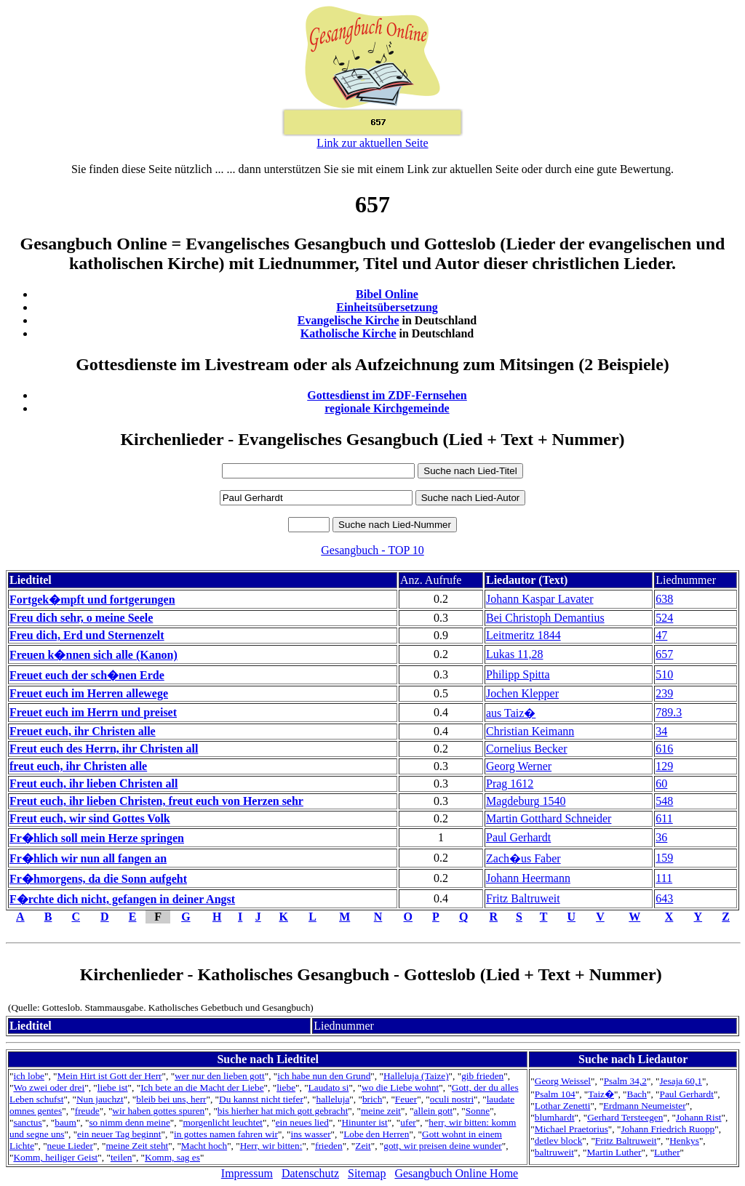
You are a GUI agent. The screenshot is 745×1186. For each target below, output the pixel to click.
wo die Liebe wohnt (400, 1087)
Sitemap (367, 1173)
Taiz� (601, 1094)
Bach (637, 1094)
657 (664, 654)
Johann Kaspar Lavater (540, 599)
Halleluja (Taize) (416, 1075)
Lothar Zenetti (563, 1105)
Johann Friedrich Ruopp (667, 1128)
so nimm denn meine (129, 1122)
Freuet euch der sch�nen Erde (86, 675)
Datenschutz (310, 1173)
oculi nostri (452, 1099)
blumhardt (555, 1117)
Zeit (362, 1145)
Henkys (684, 1140)
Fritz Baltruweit (523, 898)
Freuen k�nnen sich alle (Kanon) (93, 655)
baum (65, 1122)
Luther (667, 1152)
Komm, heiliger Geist (55, 1157)
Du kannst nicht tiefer (261, 1099)
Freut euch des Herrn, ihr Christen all (103, 748)
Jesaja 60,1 (680, 1080)
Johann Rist (699, 1117)
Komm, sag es (172, 1157)
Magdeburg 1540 (525, 801)
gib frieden (482, 1075)
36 (661, 837)
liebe (285, 1087)
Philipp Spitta (518, 674)
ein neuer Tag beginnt (119, 1134)
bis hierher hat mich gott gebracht (283, 1110)
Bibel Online (387, 294)
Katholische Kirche (348, 333)
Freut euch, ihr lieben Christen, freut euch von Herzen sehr (156, 801)
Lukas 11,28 (514, 654)
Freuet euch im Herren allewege (88, 693)
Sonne (478, 1110)
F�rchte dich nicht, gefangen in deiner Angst (122, 899)
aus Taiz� (510, 713)
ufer (407, 1122)
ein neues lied (302, 1122)
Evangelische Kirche (348, 320)
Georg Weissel (563, 1080)
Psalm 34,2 (625, 1080)
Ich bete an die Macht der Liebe (201, 1087)
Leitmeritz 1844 (523, 635)
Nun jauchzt (100, 1099)
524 (664, 618)
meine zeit (381, 1110)
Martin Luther (613, 1152)
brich (372, 1099)
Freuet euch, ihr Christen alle (82, 731)
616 (664, 748)
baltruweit (554, 1152)
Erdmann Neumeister (644, 1105)
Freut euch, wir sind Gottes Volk (89, 818)
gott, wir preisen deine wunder (442, 1145)
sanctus (27, 1122)
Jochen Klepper (522, 693)
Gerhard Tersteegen (625, 1117)
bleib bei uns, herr (171, 1099)
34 (661, 731)
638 (664, 599)
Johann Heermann (528, 878)
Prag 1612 (509, 783)
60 (661, 783)
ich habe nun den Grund (323, 1075)
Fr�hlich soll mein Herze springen (96, 838)
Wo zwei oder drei (48, 1087)
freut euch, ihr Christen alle (78, 766)
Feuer (406, 1099)
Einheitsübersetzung (387, 307)
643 (664, 898)
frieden (329, 1145)
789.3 (669, 712)
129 (664, 766)
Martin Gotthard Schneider (548, 818)
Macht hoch (204, 1145)
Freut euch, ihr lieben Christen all (93, 783)
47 (661, 635)
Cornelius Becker (526, 748)
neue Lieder (70, 1145)
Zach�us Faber (523, 858)
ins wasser (310, 1134)
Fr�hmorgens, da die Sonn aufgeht (98, 879)
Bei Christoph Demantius (545, 618)
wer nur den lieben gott (220, 1075)
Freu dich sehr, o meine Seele (81, 618)
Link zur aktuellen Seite (372, 143)
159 (664, 858)
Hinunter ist (364, 1122)
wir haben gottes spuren (158, 1110)
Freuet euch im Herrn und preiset (93, 712)
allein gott (433, 1110)
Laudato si (328, 1087)
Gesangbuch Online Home (456, 1173)
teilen (121, 1157)
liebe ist (112, 1087)
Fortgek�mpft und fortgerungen (92, 599)
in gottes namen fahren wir (226, 1134)
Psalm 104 (555, 1094)
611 (664, 818)
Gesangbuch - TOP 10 (372, 550)
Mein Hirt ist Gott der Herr (109, 1075)
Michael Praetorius (571, 1128)
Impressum (247, 1173)
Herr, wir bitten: (271, 1145)
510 (664, 674)
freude (87, 1110)
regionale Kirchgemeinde (386, 408)
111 (664, 878)
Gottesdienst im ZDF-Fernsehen (387, 395)
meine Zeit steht (136, 1145)
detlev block (559, 1140)
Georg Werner (518, 766)
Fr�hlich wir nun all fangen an (88, 858)
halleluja (332, 1099)
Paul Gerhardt (518, 837)
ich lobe (28, 1075)
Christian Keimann (530, 731)
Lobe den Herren (376, 1134)
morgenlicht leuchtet (223, 1122)
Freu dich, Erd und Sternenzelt (86, 635)
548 (664, 801)
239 (664, 693)
